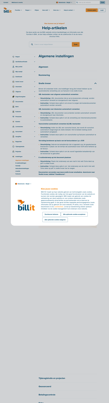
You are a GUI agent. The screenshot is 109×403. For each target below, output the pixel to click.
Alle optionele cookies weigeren (55, 220)
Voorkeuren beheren (51, 214)
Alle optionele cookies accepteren (74, 214)
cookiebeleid (58, 207)
